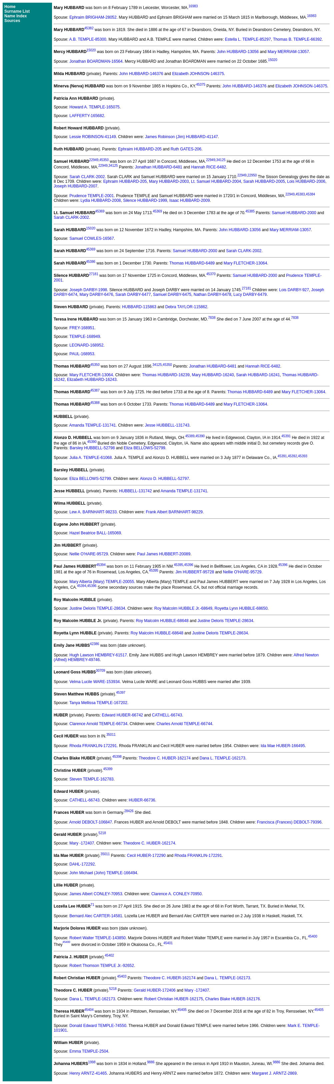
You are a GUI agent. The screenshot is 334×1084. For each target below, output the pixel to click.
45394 (101, 565)
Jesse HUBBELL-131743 (167, 425)
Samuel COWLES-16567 (91, 238)
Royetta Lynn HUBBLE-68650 (241, 608)
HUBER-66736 (142, 800)
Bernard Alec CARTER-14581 (95, 916)
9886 (150, 1062)
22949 (94, 160)
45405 (182, 1010)
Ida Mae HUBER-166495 (283, 745)
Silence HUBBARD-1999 (145, 200)
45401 (168, 943)
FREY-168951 (81, 328)
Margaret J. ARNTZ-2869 (274, 1073)
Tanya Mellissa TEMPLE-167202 (98, 702)
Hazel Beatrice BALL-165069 (95, 533)
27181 (93, 274)
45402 (109, 955)
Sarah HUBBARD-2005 (264, 181)
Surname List (17, 11)
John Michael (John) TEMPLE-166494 (103, 873)
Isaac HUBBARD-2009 (189, 200)
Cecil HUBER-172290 (146, 855)
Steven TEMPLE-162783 (91, 779)
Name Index (15, 16)
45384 (310, 194)
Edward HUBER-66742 (122, 715)
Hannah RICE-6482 (208, 167)
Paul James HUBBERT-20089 (163, 554)
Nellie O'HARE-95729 (88, 554)
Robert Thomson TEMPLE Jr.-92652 (101, 965)
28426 (129, 811)
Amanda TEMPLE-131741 (92, 425)
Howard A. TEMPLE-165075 (94, 107)
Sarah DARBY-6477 (133, 294)
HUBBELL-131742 (135, 491)
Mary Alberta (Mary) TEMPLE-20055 (101, 581)
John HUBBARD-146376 (141, 73)
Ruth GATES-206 (186, 149)
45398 (117, 756)
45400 (312, 936)
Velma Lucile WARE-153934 (94, 681)
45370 (211, 274)
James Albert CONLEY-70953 (95, 894)
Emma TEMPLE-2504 (88, 1051)
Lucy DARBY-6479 (250, 294)
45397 (120, 692)
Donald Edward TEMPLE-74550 (97, 1025)
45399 (108, 769)
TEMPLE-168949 (84, 336)
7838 (211, 318)
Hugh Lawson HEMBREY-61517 (98, 655)
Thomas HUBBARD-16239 (166, 375)
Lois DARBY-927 (294, 290)
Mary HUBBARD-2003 (169, 181)
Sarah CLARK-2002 (87, 176)
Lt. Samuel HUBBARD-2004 (216, 181)
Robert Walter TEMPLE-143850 (97, 938)
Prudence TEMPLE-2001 (91, 195)
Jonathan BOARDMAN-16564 (95, 61)
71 (92, 905)
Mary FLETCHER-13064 (245, 263)
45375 (200, 84)
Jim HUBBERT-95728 (194, 572)
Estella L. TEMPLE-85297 (248, 39)
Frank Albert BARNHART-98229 (174, 512)
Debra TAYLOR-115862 (186, 307)
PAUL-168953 (81, 354)
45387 (95, 390)
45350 (104, 160)
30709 (100, 670)
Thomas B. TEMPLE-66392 (297, 39)
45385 (250, 211)
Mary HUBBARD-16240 (213, 375)
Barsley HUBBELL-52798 (92, 448)
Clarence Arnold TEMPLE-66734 (98, 723)
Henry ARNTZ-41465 (88, 1073)
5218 (102, 833)
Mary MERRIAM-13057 (288, 51)
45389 (190, 436)
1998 (91, 1062)
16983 (193, 6)
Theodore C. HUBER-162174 (165, 758)
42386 (94, 644)
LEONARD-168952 (86, 345)
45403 (122, 976)
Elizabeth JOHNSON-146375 (198, 73)
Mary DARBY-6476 (96, 294)
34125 (221, 160)
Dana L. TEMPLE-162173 (222, 758)
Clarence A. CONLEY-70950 (176, 894)
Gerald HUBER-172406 (154, 990)
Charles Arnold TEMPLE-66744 (184, 723)
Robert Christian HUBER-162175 (173, 999)
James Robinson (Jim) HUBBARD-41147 (181, 136)
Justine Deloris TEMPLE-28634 (97, 608)
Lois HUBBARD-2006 (306, 181)
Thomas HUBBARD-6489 (192, 263)
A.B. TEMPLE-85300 (87, 39)
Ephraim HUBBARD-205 (140, 149)
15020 (91, 50)
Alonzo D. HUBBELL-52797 (164, 478)
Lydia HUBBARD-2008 (101, 200)
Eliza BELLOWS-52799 (144, 448)
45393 (302, 456)
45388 (95, 403)
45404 (89, 1010)
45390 (200, 436)
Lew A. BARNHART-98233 (93, 512)
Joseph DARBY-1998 (88, 290)
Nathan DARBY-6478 (212, 294)
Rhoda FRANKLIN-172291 (93, 745)
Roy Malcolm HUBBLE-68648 (162, 620)
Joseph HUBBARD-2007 (75, 186)
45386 (90, 261)
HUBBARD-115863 (139, 307)
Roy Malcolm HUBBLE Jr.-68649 (183, 608)
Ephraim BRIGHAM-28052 (92, 17)
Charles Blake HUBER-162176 (232, 999)
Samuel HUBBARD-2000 (294, 212)
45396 (188, 565)
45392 (292, 456)
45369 (100, 211)
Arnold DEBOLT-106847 (90, 822)
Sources (12, 20)
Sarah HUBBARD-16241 (258, 375)
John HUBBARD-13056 (238, 51)
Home (9, 6)
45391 (286, 436)
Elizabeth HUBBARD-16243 (92, 379)
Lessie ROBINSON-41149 (92, 136)
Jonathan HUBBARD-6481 (158, 167)
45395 (178, 565)
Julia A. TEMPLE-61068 (90, 457)
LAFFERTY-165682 (86, 115)
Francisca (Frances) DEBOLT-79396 (289, 822)
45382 (89, 28)
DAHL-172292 (82, 864)
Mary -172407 (81, 843)
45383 (300, 194)
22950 (252, 175)
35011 (111, 734)
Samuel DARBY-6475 (172, 294)
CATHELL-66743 (167, 715)
